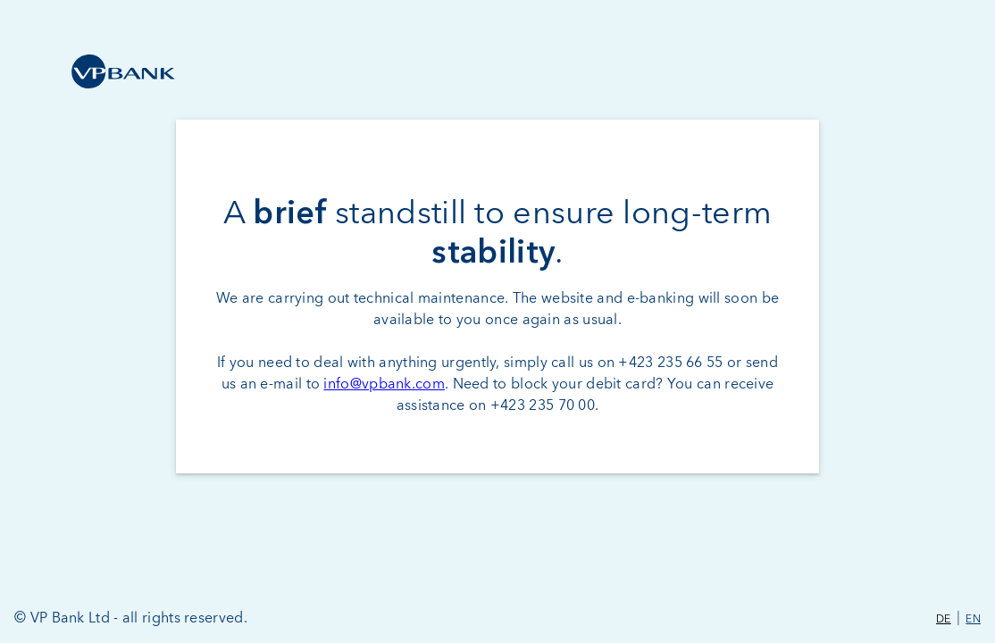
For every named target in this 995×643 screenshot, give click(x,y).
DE (943, 620)
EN (973, 620)
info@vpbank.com (384, 384)
